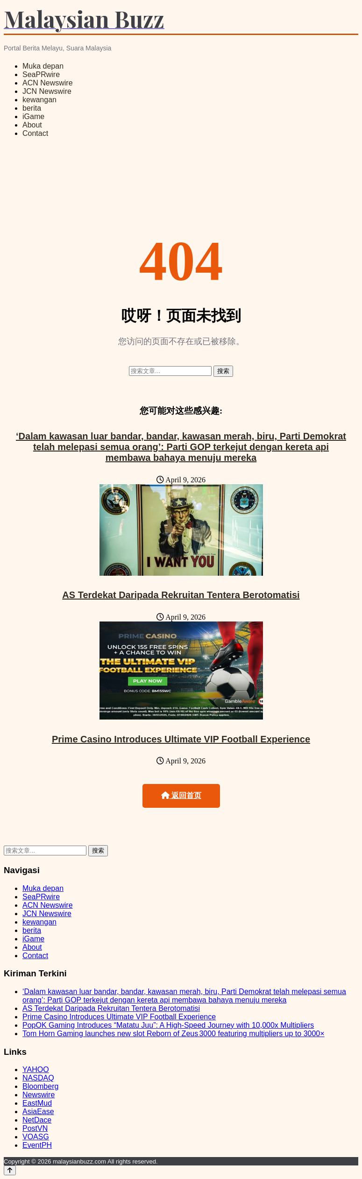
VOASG (35, 1137)
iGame (33, 116)
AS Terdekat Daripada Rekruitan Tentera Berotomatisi (180, 595)
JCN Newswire (46, 91)
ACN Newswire (47, 83)
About (32, 125)
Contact (35, 133)
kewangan (39, 100)
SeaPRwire (41, 74)
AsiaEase (38, 1111)
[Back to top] (10, 1170)
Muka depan (43, 66)
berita (31, 108)
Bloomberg (40, 1086)
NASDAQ (38, 1078)
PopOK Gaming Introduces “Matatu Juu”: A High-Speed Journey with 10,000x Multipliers (168, 1025)
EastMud (37, 1103)
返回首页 (181, 795)
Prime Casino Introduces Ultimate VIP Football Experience (181, 739)
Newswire (38, 1095)
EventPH (37, 1145)
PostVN (35, 1128)
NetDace (36, 1120)
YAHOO (35, 1069)
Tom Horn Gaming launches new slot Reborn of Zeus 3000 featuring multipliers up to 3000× (173, 1034)
